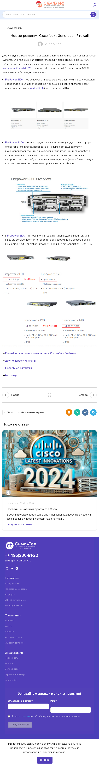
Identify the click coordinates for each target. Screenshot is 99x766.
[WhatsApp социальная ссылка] (77, 412)
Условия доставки (14, 642)
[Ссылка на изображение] (21, 545)
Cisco (9, 412)
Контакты (9, 620)
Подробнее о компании (19, 368)
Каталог (9, 663)
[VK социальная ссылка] (85, 412)
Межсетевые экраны (32, 412)
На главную (11, 375)
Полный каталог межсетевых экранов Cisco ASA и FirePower (40, 353)
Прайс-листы (11, 658)
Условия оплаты (13, 637)
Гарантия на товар (15, 674)
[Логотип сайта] (49, 4)
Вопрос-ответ (12, 669)
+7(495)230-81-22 (21, 555)
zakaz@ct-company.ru (18, 560)
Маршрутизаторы (14, 605)
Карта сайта (11, 680)
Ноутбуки (10, 594)
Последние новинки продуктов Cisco (31, 509)
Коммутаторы (12, 583)
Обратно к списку (49, 395)
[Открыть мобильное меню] (4, 5)
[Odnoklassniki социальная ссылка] (69, 412)
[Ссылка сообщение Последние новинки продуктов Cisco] (49, 463)
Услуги (8, 626)
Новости (11, 503)
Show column (14, 28)
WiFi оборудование (15, 600)
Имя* (53, 700)
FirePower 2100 (16, 235)
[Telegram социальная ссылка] (93, 412)
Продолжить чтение (19, 524)
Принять (44, 760)
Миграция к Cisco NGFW (16, 68)
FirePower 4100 (14, 79)
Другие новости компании (20, 360)
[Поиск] (49, 14)
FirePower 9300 (14, 142)
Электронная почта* (20, 700)
